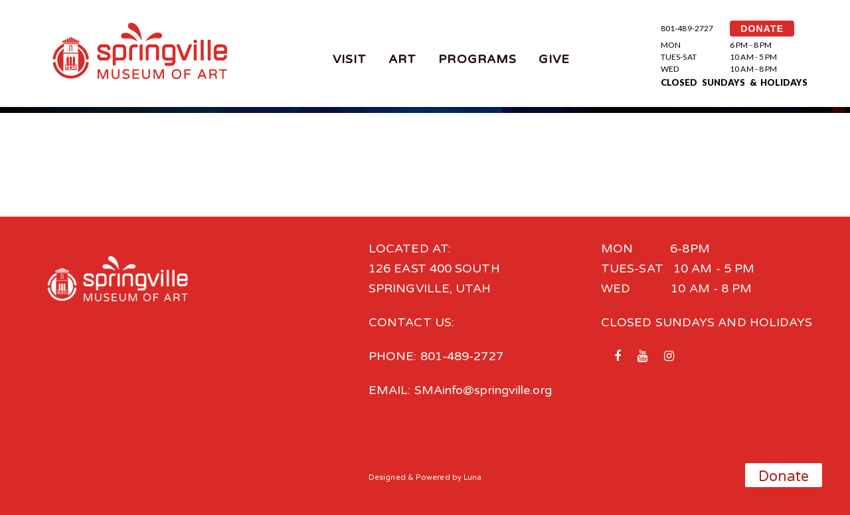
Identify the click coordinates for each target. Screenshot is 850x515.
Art (402, 59)
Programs (477, 59)
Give (554, 59)
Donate (783, 476)
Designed (387, 477)
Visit (350, 59)
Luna (472, 477)
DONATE (762, 28)
